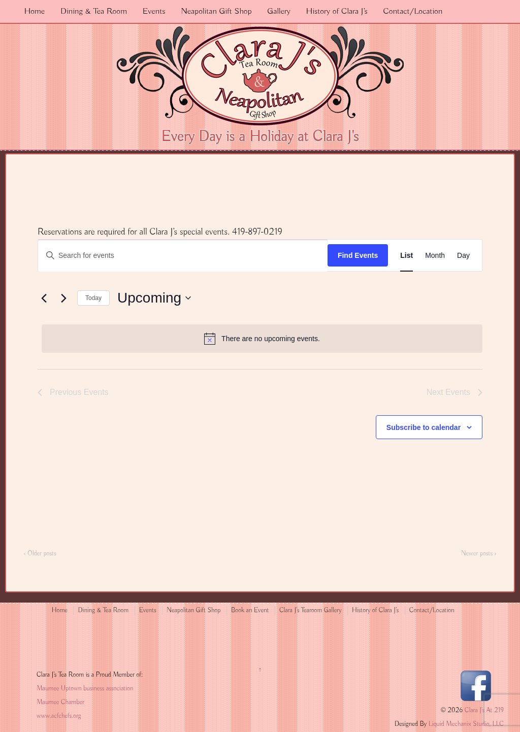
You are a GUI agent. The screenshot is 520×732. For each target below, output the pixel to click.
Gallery (278, 11)
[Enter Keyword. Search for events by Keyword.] (183, 256)
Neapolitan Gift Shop (216, 11)
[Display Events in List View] (406, 256)
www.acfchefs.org (59, 716)
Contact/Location (412, 11)
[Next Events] (63, 298)
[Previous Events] (44, 298)
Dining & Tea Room (93, 11)
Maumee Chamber (60, 702)
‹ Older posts (40, 553)
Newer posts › (478, 553)
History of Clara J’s (337, 11)
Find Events (358, 255)
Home (34, 11)
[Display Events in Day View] (463, 256)
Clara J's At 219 (483, 710)
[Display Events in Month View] (435, 256)
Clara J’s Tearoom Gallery (310, 610)
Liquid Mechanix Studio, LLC (466, 724)
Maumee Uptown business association (85, 688)
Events (154, 11)
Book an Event (250, 610)
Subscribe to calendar (423, 427)
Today (93, 298)
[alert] (262, 338)
